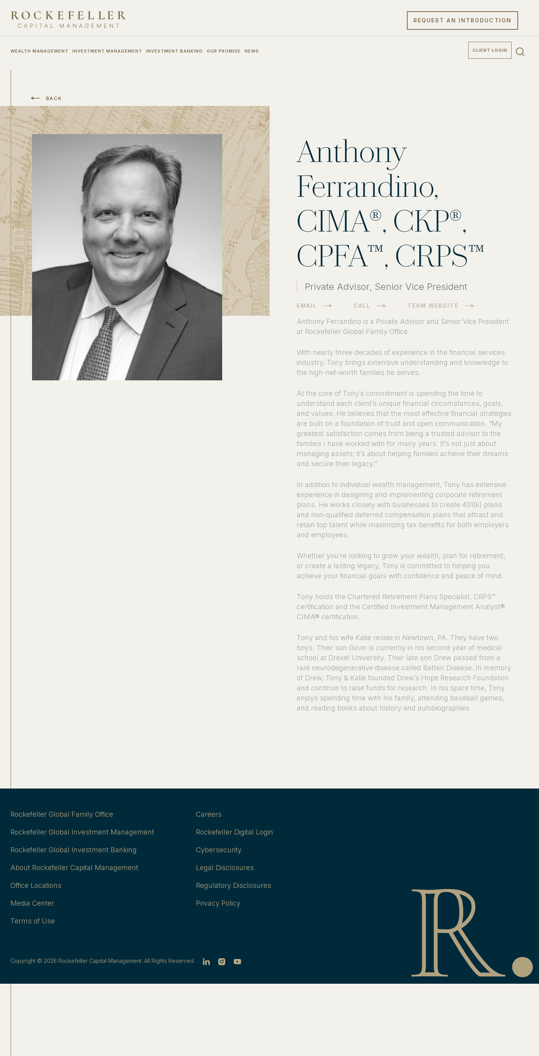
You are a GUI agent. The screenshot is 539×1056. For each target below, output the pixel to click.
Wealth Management (39, 51)
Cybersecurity (218, 850)
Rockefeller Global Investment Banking (73, 850)
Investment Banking (174, 51)
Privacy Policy (218, 903)
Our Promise (224, 51)
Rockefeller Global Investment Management (82, 832)
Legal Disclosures (225, 868)
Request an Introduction (462, 20)
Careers (209, 814)
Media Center (32, 903)
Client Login (490, 50)
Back (54, 98)
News (252, 51)
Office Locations (35, 885)
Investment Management (107, 51)
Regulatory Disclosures (233, 885)
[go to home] (68, 19)
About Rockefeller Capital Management (74, 868)
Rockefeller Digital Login (234, 832)
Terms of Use (32, 921)
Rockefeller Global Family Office (61, 814)
